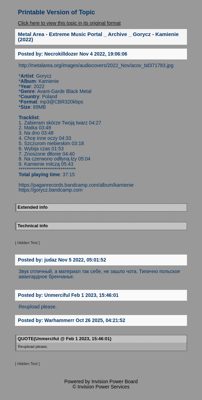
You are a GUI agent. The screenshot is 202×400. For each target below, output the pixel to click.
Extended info (32, 207)
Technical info (32, 225)
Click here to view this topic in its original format (69, 23)
